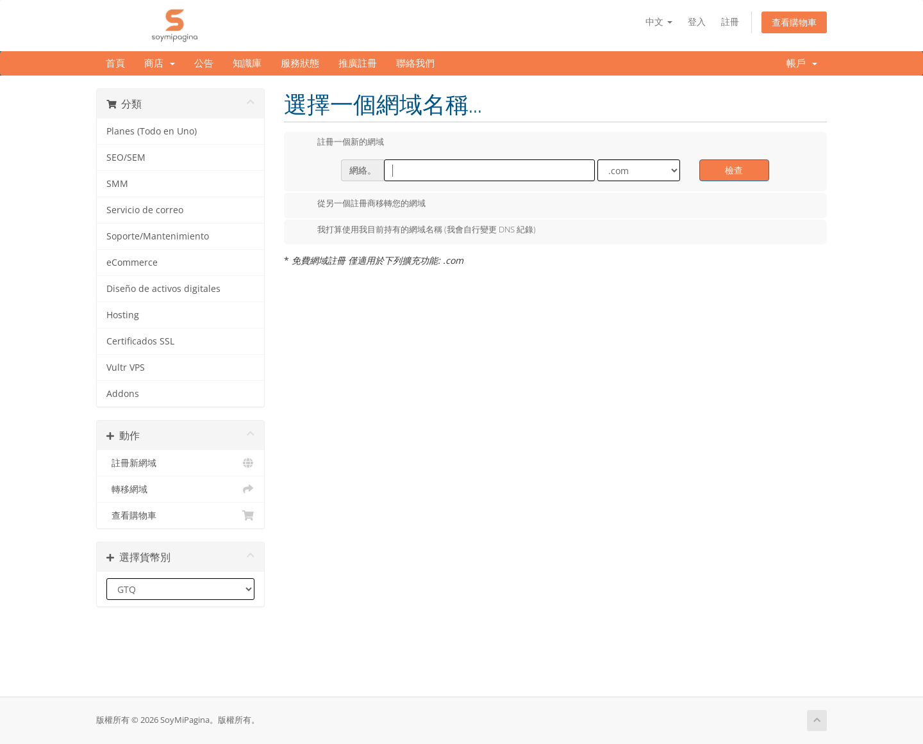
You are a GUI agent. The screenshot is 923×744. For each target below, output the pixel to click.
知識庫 (247, 63)
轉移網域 (180, 489)
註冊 (730, 21)
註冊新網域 (180, 463)
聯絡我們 (415, 63)
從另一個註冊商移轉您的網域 (361, 204)
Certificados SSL (140, 341)
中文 (658, 21)
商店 (159, 63)
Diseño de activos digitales (163, 289)
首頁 (115, 63)
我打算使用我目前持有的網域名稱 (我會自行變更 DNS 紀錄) (416, 230)
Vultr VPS (125, 367)
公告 (203, 63)
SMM (117, 184)
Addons (122, 394)
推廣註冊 (357, 63)
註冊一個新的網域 (340, 143)
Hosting (122, 315)
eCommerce (132, 262)
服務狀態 (300, 63)
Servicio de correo (144, 210)
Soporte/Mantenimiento (157, 236)
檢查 (734, 170)
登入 (697, 21)
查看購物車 (794, 22)
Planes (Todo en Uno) (151, 131)
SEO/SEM (126, 157)
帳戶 (801, 63)
